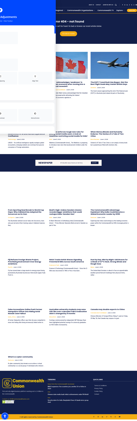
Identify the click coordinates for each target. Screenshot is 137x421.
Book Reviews (95, 141)
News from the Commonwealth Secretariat (61, 385)
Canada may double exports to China (108, 311)
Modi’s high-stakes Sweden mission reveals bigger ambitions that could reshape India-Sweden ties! (65, 213)
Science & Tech (54, 266)
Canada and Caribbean (57, 91)
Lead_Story (12, 89)
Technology (12, 141)
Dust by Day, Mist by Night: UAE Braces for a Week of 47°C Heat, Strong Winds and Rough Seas (109, 263)
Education (52, 318)
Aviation (93, 89)
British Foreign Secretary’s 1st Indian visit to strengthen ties (26, 84)
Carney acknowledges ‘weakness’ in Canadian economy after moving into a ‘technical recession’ (67, 85)
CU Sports (11, 219)
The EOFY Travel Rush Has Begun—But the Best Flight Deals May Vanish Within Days (109, 84)
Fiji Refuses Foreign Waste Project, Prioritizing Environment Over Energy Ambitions (24, 263)
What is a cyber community (20, 358)
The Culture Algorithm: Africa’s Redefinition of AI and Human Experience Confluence (26, 135)
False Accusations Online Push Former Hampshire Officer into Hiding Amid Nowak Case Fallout (25, 313)
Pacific (10, 268)
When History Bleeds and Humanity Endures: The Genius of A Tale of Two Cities (107, 135)
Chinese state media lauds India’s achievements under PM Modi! (68, 396)
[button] (115, 5)
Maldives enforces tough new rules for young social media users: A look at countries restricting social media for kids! (68, 135)
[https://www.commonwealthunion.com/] (22, 7)
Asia (50, 141)
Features (93, 219)
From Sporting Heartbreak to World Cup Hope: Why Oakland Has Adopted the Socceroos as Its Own (26, 213)
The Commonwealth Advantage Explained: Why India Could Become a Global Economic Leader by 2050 (107, 213)
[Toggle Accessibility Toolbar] (4, 416)
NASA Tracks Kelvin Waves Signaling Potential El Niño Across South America (66, 262)
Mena (92, 268)
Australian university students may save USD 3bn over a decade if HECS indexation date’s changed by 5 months (68, 313)
